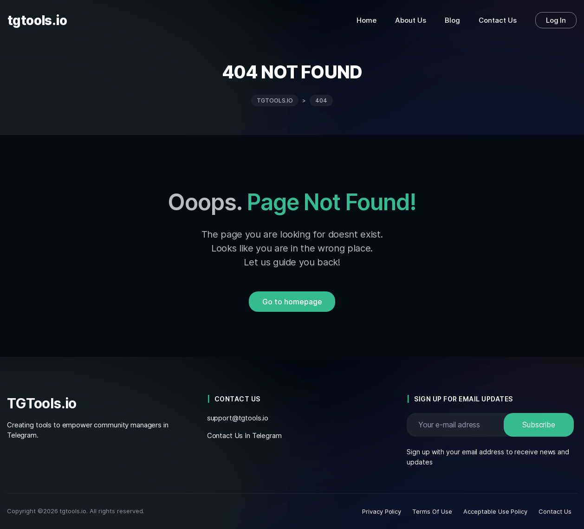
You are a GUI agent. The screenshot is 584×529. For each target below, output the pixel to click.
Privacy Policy (382, 511)
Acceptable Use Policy (495, 511)
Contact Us (555, 511)
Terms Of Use (432, 511)
